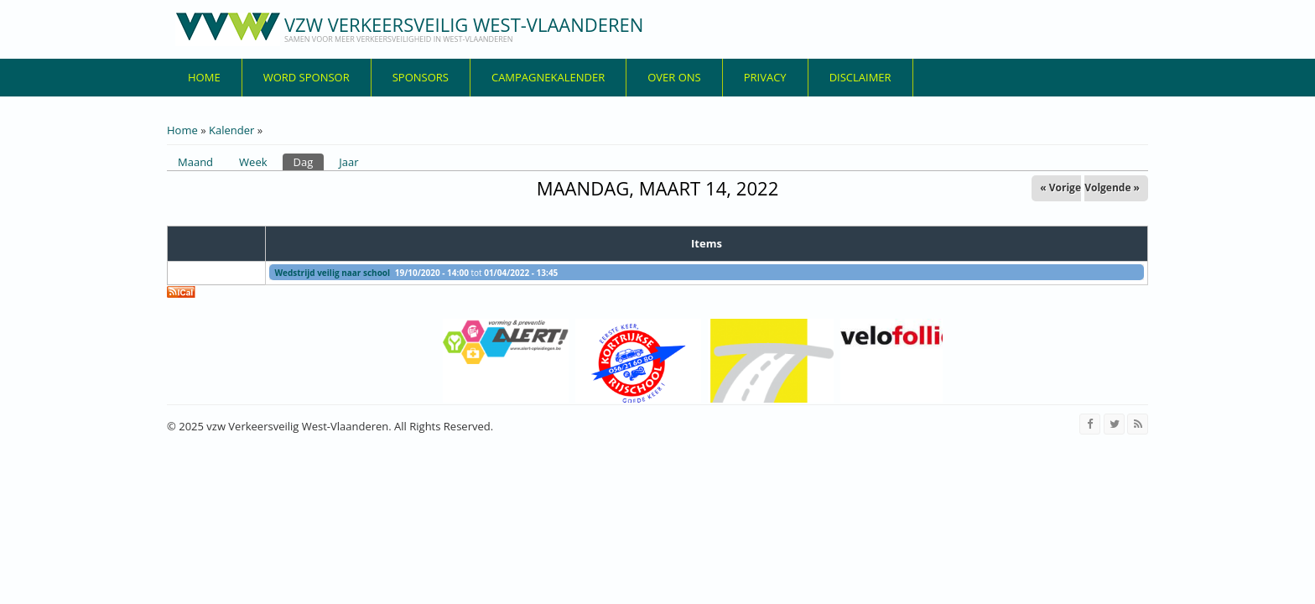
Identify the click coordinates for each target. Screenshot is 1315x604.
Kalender (231, 130)
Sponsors (420, 77)
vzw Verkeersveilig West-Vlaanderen (463, 24)
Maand (195, 161)
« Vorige (1060, 187)
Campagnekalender (548, 77)
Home (204, 77)
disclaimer (860, 77)
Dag (309, 161)
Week (253, 161)
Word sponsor (306, 77)
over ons (674, 77)
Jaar (348, 161)
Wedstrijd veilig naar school (332, 273)
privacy (765, 77)
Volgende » (1112, 187)
